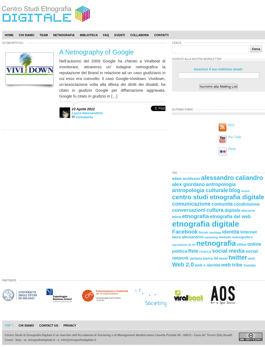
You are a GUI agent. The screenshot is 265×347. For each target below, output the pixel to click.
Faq (106, 35)
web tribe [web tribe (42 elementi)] (231, 265)
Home (9, 35)
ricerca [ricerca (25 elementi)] (205, 251)
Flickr (232, 149)
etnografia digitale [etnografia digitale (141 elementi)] (205, 223)
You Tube (234, 137)
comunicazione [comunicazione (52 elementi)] (191, 204)
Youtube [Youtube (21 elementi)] (249, 265)
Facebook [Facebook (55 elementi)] (185, 231)
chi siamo (26, 325)
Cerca (256, 48)
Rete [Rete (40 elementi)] (193, 251)
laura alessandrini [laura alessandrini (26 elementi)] (187, 237)
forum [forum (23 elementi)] (203, 232)
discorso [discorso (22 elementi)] (248, 211)
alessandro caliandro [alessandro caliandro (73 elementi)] (232, 177)
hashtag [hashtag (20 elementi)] (215, 232)
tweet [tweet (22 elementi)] (223, 258)
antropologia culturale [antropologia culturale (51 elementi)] (200, 190)
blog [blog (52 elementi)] (234, 190)
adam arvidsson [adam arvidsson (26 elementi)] (186, 178)
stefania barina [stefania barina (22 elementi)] (201, 258)
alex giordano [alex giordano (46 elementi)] (188, 184)
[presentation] (158, 114)
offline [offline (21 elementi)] (241, 245)
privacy (69, 325)
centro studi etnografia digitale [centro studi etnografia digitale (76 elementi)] (218, 197)
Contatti (161, 35)
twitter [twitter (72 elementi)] (238, 257)
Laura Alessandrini (87, 113)
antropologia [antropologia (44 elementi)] (221, 184)
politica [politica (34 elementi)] (179, 251)
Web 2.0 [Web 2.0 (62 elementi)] (183, 264)
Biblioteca (89, 35)
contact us (48, 325)
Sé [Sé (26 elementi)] (216, 258)
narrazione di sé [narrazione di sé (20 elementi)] (183, 244)
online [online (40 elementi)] (254, 244)
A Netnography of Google (96, 52)
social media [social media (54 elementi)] (228, 251)
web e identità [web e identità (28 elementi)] (207, 265)
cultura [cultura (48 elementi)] (215, 210)
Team (44, 35)
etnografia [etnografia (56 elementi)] (195, 216)
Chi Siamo (26, 35)
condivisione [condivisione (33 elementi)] (247, 204)
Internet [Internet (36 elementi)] (248, 232)
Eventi (119, 35)
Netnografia (64, 35)
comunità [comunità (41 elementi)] (222, 204)
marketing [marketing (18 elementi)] (211, 237)
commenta (84, 117)
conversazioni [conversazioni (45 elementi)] (188, 210)
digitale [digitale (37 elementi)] (232, 210)
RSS (231, 125)
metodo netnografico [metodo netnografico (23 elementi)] (236, 237)
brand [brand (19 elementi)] (245, 191)
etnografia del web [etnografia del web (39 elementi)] (230, 216)
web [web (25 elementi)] (251, 258)
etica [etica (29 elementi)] (176, 216)
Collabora (139, 35)
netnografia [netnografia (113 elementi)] (216, 243)
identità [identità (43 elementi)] (230, 232)
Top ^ (9, 325)
